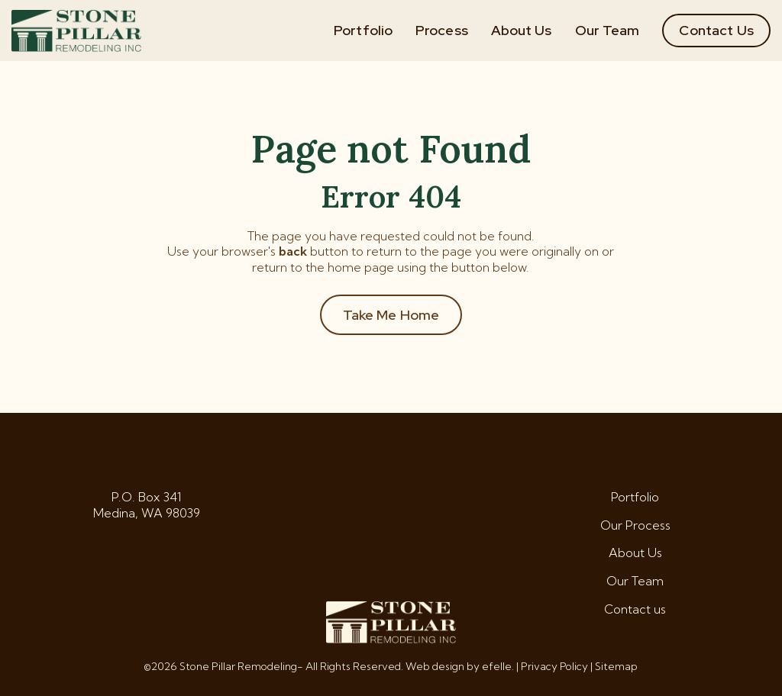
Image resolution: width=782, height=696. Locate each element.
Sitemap (616, 666)
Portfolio (363, 30)
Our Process (635, 525)
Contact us (635, 609)
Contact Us (716, 30)
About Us (521, 30)
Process (441, 30)
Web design (435, 666)
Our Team (607, 30)
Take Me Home (391, 315)
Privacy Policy (554, 666)
